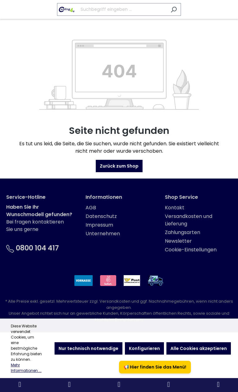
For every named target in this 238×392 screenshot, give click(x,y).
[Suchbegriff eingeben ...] (112, 9)
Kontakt (174, 207)
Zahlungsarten (182, 232)
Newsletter (178, 241)
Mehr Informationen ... (26, 367)
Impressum (99, 224)
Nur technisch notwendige (88, 348)
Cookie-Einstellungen (191, 249)
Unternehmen (103, 233)
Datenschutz (101, 216)
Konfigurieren (144, 348)
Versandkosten (114, 301)
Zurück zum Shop (119, 166)
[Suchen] (173, 9)
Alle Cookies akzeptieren (198, 348)
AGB (91, 207)
